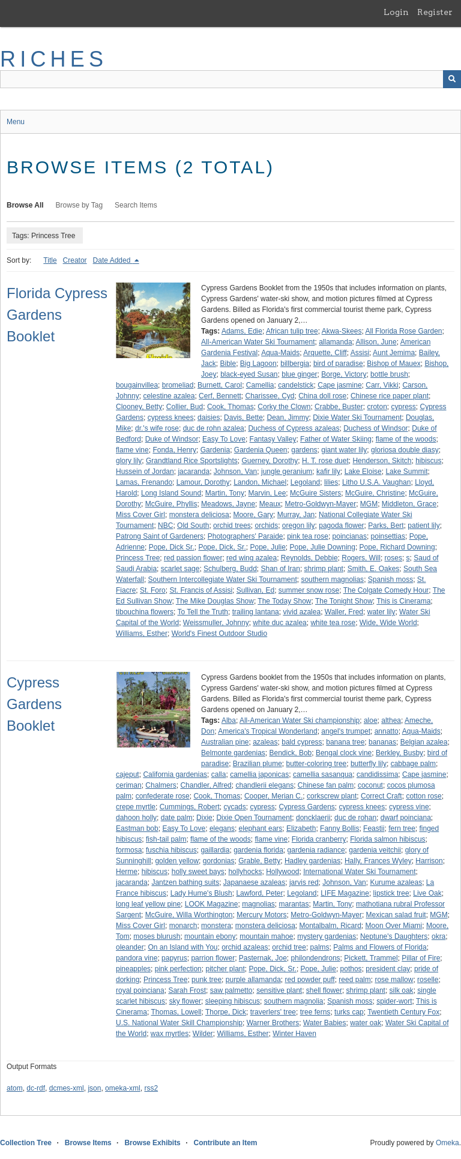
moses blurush (156, 936)
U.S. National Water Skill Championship (179, 1023)
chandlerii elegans (264, 785)
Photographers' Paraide (245, 536)
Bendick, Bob (291, 753)
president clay (388, 969)
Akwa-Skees (342, 331)
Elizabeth (301, 828)
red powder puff (310, 979)
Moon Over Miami (394, 925)
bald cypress (302, 742)
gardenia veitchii (375, 850)
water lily (381, 612)
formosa (129, 850)
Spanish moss (390, 579)
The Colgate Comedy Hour (386, 590)
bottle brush (389, 374)
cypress (403, 407)
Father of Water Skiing (336, 439)
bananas (382, 742)
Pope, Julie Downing (322, 547)
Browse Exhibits (152, 1143)
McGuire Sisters (315, 493)
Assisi (360, 353)
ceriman (129, 785)
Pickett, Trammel (370, 958)
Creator (75, 260)
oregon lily (298, 525)
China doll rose (322, 396)
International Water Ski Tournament (359, 871)
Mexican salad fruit (396, 915)
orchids (266, 525)
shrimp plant (323, 569)
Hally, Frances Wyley (378, 861)
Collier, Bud (184, 407)
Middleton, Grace (409, 504)
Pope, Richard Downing (397, 547)
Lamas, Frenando (144, 482)
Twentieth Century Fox (403, 1012)
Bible (228, 363)
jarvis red (304, 882)
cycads (234, 807)
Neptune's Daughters (393, 936)
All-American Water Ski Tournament (258, 342)
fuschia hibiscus (171, 850)
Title (49, 260)
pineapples (133, 969)
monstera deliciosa (199, 515)
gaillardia (214, 850)
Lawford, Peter (259, 893)
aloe (371, 720)
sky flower (185, 1001)
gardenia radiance (316, 850)
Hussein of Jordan (145, 471)
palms (320, 947)
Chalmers (160, 785)
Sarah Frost (187, 990)
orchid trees (232, 525)
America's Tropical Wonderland (267, 731)
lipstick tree (391, 893)
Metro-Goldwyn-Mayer (320, 504)
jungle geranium (286, 471)
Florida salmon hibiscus (387, 839)
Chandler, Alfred (205, 785)
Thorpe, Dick (225, 1012)
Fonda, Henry (174, 450)
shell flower (324, 990)
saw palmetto (231, 990)
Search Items (136, 205)
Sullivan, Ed (255, 590)
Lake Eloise (363, 471)
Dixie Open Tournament (254, 817)
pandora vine (136, 958)
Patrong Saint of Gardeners (159, 536)
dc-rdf (35, 1088)
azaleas (265, 742)
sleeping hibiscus (232, 1001)
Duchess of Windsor (375, 428)
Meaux (270, 504)
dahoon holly (136, 817)
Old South (193, 525)
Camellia (260, 385)
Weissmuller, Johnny (216, 622)
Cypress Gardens (306, 807)
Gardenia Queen (261, 450)
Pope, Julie (267, 547)
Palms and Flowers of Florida (379, 947)
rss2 (151, 1088)
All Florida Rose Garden (403, 331)
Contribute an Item (225, 1143)
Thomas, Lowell (176, 1012)
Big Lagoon (258, 363)
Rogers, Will (361, 558)
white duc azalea (279, 622)
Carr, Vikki (382, 385)
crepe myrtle (135, 807)
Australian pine (225, 742)
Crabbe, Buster (339, 407)
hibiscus (428, 461)
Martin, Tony (224, 493)
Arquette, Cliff (324, 353)
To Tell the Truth (203, 612)
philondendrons (315, 958)
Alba (228, 720)
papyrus (174, 958)
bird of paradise (338, 363)
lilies (331, 482)
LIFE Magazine (345, 893)
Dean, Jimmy (288, 417)
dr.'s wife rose (157, 428)
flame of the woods (406, 439)
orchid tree (289, 947)
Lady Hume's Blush (201, 893)
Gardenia (215, 450)
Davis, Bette (243, 417)
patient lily (423, 525)
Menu (16, 122)
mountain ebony (209, 936)
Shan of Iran (280, 569)
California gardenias (175, 774)
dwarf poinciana (406, 817)
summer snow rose (309, 590)
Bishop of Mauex (393, 363)
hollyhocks (245, 871)
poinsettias (388, 536)
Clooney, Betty (139, 407)
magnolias (258, 904)
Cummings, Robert (190, 807)
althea (391, 720)
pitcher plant (224, 969)
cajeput (127, 774)
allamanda (335, 342)
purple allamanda (253, 979)
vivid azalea (302, 612)
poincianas (350, 536)
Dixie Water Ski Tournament (357, 417)
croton (377, 407)
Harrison (428, 861)
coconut (370, 785)
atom (15, 1088)
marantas (294, 904)
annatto (387, 731)
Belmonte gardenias (233, 753)
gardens (304, 450)
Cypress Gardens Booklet (34, 704)
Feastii (373, 828)
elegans (222, 828)
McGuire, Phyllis (171, 504)
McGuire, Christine (375, 493)
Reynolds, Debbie (309, 558)
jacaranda (193, 471)
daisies (208, 417)
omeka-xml (122, 1088)
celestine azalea (168, 396)
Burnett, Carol (219, 385)
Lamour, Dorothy (203, 482)
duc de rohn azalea (213, 428)
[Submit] (452, 79)
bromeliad (178, 385)
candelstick (295, 385)
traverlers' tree (273, 1012)
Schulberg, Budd (230, 569)
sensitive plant (279, 990)
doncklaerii (313, 817)
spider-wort (394, 1001)
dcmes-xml (66, 1088)
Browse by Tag (79, 205)
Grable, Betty (259, 861)
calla (218, 774)
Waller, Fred (344, 612)
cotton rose (423, 796)
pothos (351, 969)
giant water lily (344, 450)
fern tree (401, 828)
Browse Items (88, 1143)
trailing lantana (255, 612)
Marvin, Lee (267, 493)
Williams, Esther (141, 633)
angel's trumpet (345, 731)
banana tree (345, 742)
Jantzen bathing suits (185, 882)
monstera (216, 925)
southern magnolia (294, 1001)
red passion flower (193, 558)
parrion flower (213, 958)
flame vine (132, 450)
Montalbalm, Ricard (330, 925)
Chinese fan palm (326, 785)
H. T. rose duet (325, 461)
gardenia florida (258, 850)
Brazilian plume (257, 763)
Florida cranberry (319, 839)
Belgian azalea (424, 742)
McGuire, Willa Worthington (189, 915)
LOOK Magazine (211, 904)
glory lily (129, 461)
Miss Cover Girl (140, 515)
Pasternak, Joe (263, 958)
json (94, 1088)
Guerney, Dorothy (269, 461)
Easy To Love (224, 439)
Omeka (447, 1143)
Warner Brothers (273, 1023)
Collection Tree (26, 1143)
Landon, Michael (260, 482)
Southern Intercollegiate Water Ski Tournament (222, 579)
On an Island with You (182, 947)
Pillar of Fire (421, 958)
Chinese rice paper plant (390, 396)
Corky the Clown (284, 407)
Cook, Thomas (230, 407)
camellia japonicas (259, 774)
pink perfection (178, 969)
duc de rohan (355, 817)
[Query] (230, 79)
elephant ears (261, 828)
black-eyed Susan (248, 374)
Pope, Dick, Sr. (222, 547)
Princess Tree (138, 558)
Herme (126, 871)
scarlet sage (180, 569)
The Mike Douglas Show (215, 601)
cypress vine (409, 807)
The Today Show (284, 601)
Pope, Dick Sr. (171, 547)
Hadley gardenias (312, 861)
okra (438, 936)
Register (435, 12)
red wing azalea (251, 558)
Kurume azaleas (396, 882)
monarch (183, 925)
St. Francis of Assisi (200, 590)
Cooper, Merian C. (273, 796)
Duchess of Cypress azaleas (293, 428)
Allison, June (376, 342)
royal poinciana (140, 990)
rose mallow (394, 979)
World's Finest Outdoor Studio (219, 633)
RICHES (53, 59)
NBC (165, 525)
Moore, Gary (253, 515)
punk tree (206, 979)
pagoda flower (341, 525)
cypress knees (171, 417)
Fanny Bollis (339, 828)
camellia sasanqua (322, 774)
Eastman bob (137, 828)
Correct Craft (381, 796)
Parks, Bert (385, 525)
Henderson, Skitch (381, 461)
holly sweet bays (198, 871)
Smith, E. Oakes (374, 569)
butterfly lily (369, 763)
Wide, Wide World (388, 622)
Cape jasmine (339, 385)
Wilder (203, 1033)
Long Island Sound (171, 493)
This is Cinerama (403, 601)
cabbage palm (413, 763)
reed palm (354, 979)
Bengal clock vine (344, 753)
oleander (130, 947)
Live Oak (427, 893)
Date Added (113, 260)
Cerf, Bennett (220, 396)
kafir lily (328, 471)
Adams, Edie (241, 331)
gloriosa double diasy (405, 450)
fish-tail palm (166, 839)
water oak (365, 1023)
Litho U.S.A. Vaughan (376, 482)
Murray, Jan (296, 515)
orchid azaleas (244, 947)
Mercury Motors (261, 915)
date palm (177, 817)
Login (396, 12)
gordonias (219, 861)
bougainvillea (137, 385)
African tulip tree (292, 331)
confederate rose (163, 796)
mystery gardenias (326, 936)
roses (393, 558)
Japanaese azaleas (254, 882)
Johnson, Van (236, 471)
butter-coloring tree (316, 763)
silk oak (402, 990)
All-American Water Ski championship (300, 720)
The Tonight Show (344, 601)
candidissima (377, 774)
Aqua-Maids (280, 353)
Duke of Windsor (172, 439)
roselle (427, 979)
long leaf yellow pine (148, 904)
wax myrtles (169, 1033)
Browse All (25, 205)
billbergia (294, 363)
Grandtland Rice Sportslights (192, 461)
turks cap (349, 1012)
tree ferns (315, 1012)
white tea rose (332, 622)
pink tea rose (307, 536)
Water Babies (324, 1023)
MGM (369, 504)
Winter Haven (294, 1033)
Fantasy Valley (273, 439)
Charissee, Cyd (270, 396)
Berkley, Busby (399, 753)
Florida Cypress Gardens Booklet (57, 314)
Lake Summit (406, 471)
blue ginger (299, 374)
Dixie (204, 817)
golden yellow (177, 861)
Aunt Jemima (394, 353)
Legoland (305, 482)
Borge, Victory (343, 374)
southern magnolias (332, 579)
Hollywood (282, 871)
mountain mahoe (266, 936)
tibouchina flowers (144, 612)
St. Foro (153, 590)
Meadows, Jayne (228, 504)
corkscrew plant (332, 796)
